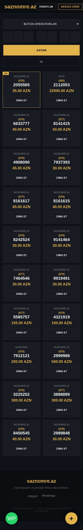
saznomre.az (41, 481)
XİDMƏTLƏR (46, 7)
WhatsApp (48, 495)
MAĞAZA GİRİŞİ (70, 7)
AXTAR (41, 50)
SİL (41, 61)
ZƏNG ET (21, 100)
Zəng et (33, 496)
